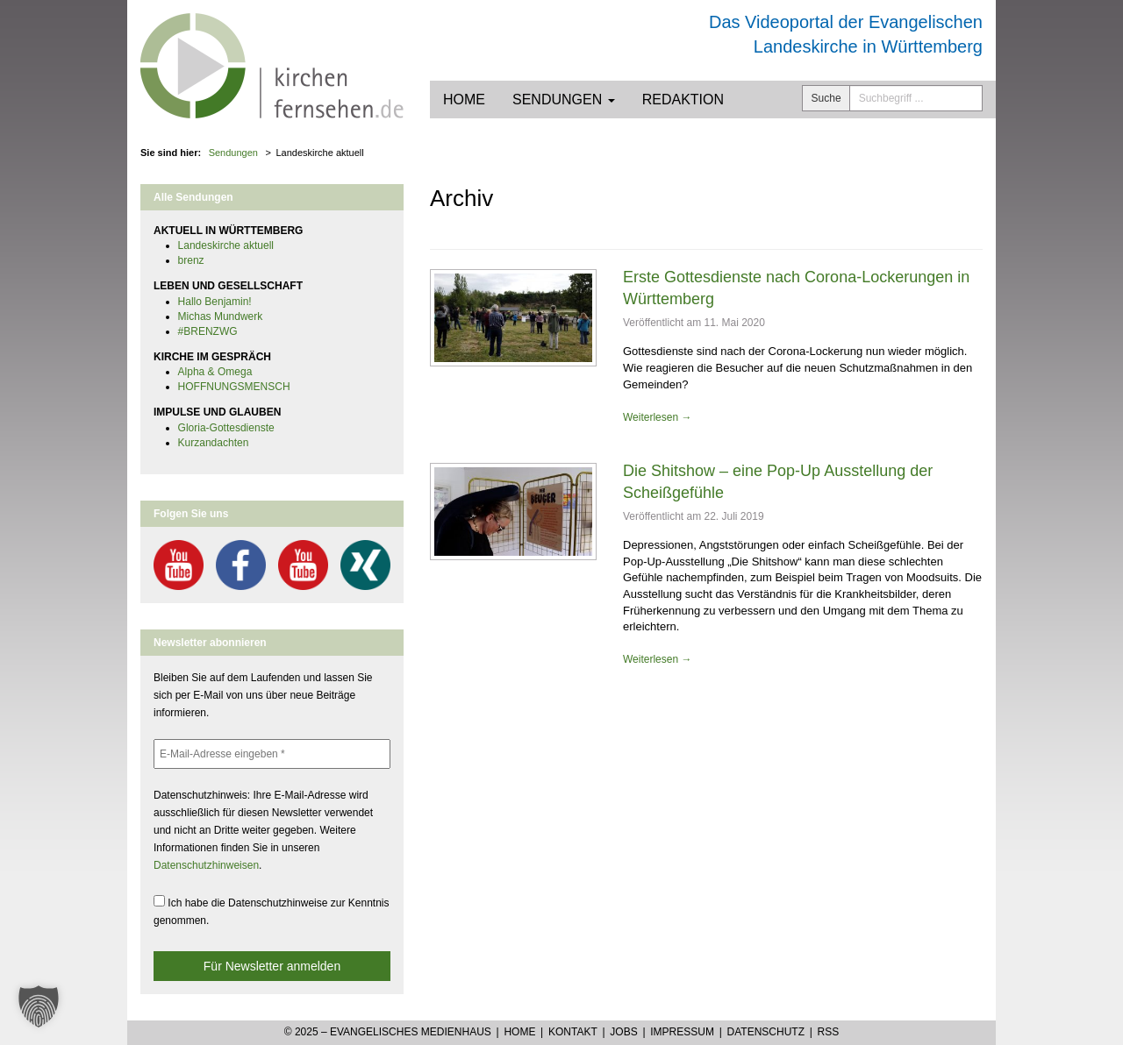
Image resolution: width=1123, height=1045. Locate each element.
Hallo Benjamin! (215, 301)
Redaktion (683, 99)
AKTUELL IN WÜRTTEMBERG (228, 230)
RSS (829, 1032)
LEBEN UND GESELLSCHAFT (228, 286)
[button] (38, 1006)
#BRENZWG (208, 331)
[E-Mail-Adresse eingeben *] (272, 754)
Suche (826, 98)
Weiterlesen (657, 417)
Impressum (682, 1032)
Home (464, 99)
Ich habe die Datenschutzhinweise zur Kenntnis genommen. (272, 911)
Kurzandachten (213, 443)
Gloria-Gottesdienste (226, 428)
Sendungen (563, 99)
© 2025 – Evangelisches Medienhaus (387, 1032)
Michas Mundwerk (220, 316)
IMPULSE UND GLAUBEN (217, 412)
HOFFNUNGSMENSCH (234, 386)
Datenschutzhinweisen (206, 865)
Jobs (623, 1032)
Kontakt (572, 1032)
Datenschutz (766, 1032)
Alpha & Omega (215, 372)
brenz (191, 260)
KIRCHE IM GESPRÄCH (212, 357)
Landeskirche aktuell (226, 245)
